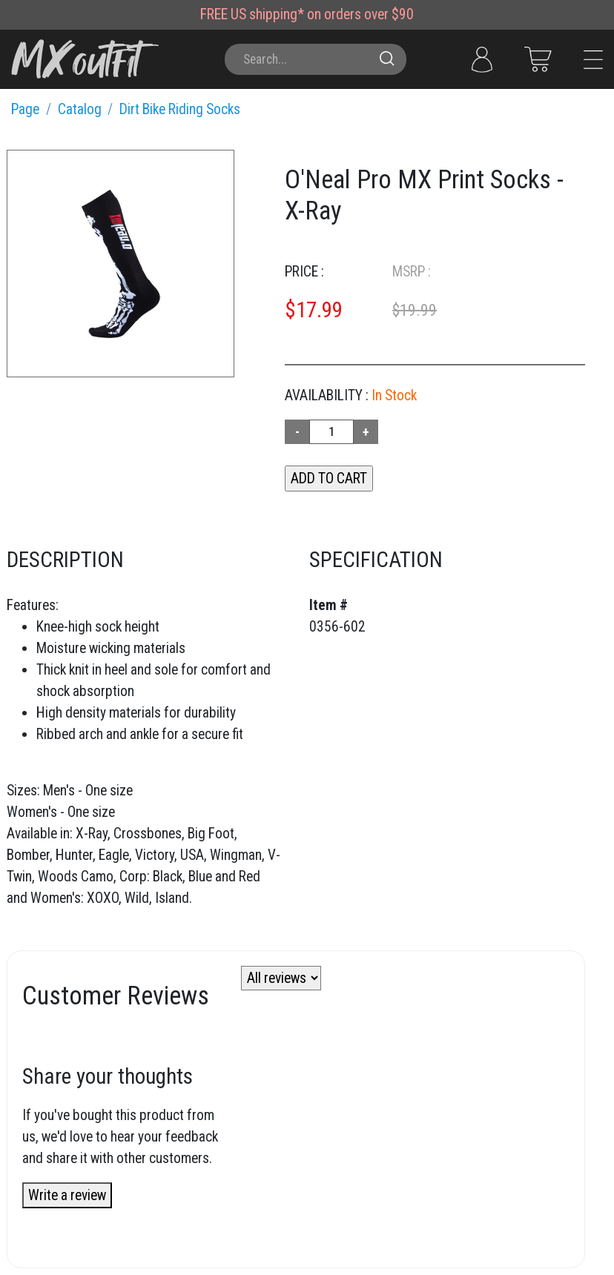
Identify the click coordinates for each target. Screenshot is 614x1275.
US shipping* (267, 14)
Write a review (67, 1195)
